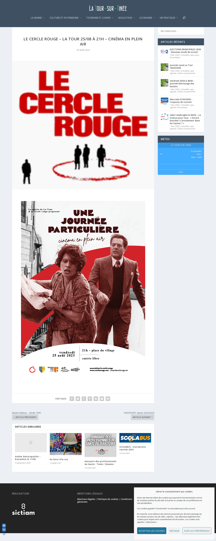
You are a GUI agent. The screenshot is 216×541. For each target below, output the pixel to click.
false (181, 180)
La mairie (36, 20)
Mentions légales (86, 506)
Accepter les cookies (152, 530)
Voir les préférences (197, 530)
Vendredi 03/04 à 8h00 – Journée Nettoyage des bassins (182, 91)
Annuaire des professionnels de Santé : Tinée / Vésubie (100, 470)
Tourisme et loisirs (98, 20)
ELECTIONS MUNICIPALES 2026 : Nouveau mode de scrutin (185, 58)
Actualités (185, 63)
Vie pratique (167, 20)
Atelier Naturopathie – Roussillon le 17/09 (27, 465)
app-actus (194, 63)
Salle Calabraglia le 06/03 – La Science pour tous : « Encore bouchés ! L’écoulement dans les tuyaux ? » (185, 127)
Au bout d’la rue (59, 467)
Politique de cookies (108, 506)
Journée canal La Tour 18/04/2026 (181, 74)
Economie (146, 20)
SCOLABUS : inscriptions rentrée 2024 (132, 456)
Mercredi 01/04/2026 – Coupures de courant (181, 108)
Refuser (174, 530)
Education (125, 20)
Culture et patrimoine (64, 20)
